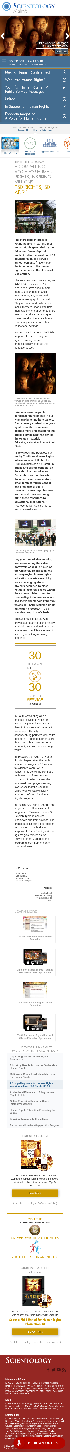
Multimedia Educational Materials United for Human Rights (33, 1075)
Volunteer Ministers (24, 1406)
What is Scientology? (24, 1421)
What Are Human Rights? (25, 80)
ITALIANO (10, 1393)
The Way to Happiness (30, 145)
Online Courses (56, 1406)
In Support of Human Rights (27, 106)
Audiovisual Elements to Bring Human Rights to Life (32, 1094)
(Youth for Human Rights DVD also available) (35, 1203)
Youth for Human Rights (31, 1436)
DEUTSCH (27, 1389)
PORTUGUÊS (22, 1393)
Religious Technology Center (29, 1423)
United (10, 99)
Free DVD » (35, 1193)
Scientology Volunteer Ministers (28, 1426)
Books (44, 1406)
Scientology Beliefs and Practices (37, 1403)
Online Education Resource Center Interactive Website (30, 1102)
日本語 (39, 1386)
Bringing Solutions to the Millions (29, 1119)
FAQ (37, 1406)
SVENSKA (57, 1389)
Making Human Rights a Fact (27, 72)
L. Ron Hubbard (12, 1403)
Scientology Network (41, 1418)
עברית (30, 1385)
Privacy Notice (10, 1448)
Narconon (42, 1431)
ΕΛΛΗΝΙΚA (58, 1391)
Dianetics (26, 1418)
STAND (56, 1428)
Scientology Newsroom (46, 1421)
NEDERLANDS (14, 1389)
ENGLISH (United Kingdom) (45, 1383)
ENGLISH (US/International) (18, 1383)
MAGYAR (37, 1389)
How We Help (10, 153)
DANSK (9, 1386)
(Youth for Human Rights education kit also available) (35, 1342)
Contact (26, 1408)
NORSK (47, 1389)
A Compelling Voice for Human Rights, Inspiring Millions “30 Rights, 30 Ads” (32, 1084)
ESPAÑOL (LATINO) (14, 1391)
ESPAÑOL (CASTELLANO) (38, 1391)
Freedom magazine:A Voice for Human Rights (25, 116)
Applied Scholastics (49, 144)
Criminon (32, 1431)
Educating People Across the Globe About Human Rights (34, 1066)
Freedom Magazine (42, 1428)
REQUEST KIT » (35, 1332)
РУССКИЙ (49, 1386)
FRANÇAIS (19, 1386)
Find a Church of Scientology (45, 1408)
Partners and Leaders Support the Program (35, 1125)
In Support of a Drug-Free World (32, 1433)
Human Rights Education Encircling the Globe (32, 1111)
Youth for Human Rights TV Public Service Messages (26, 89)
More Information (13, 1408)
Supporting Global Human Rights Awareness (29, 1058)
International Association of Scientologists (30, 1427)
